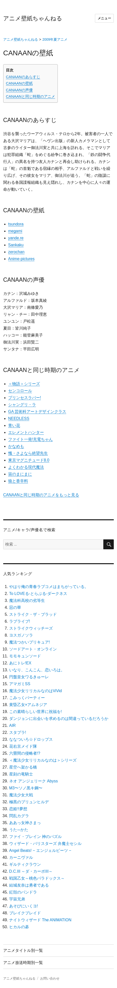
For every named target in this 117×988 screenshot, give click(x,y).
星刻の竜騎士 (21, 774)
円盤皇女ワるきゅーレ (29, 677)
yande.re (16, 238)
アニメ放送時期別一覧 (23, 962)
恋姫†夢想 (18, 809)
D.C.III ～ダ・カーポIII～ (31, 871)
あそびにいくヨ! (23, 906)
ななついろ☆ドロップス (31, 739)
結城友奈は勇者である (29, 885)
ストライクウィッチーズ (31, 628)
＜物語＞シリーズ (24, 384)
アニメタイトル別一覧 (23, 950)
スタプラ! (17, 732)
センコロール (20, 391)
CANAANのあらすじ (23, 77)
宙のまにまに (20, 474)
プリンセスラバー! (24, 398)
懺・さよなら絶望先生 (28, 453)
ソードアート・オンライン (33, 649)
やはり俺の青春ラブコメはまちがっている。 (48, 587)
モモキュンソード (25, 656)
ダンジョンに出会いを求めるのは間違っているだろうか (58, 718)
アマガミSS (19, 684)
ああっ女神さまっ (25, 823)
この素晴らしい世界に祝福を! (35, 712)
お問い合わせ (49, 978)
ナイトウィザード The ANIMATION (40, 920)
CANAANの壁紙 (19, 83)
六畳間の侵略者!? (24, 753)
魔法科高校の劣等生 (27, 600)
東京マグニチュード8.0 (28, 460)
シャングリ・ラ (22, 404)
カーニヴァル (21, 857)
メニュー (104, 18)
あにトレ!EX (20, 663)
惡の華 (15, 607)
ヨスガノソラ (21, 635)
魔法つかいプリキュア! (29, 642)
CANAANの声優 (19, 90)
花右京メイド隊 (23, 746)
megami (15, 231)
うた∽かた (18, 830)
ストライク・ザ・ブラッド (33, 614)
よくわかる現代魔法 (26, 467)
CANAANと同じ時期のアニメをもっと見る (41, 495)
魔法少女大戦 (21, 795)
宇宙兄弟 (17, 899)
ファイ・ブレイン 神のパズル (35, 836)
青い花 (14, 425)
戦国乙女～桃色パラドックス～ (37, 878)
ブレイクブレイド (25, 913)
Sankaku (16, 245)
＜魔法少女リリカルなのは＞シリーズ (43, 760)
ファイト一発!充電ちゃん (30, 439)
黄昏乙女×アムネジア (28, 705)
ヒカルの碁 (19, 927)
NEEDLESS (18, 418)
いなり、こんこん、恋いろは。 (37, 670)
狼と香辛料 (18, 481)
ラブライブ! (19, 621)
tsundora (16, 224)
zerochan (16, 252)
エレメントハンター (26, 432)
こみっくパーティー (27, 698)
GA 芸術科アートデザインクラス (37, 411)
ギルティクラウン (25, 864)
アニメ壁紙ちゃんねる (32, 18)
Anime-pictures (21, 259)
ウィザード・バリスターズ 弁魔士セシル (45, 843)
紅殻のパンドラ (23, 892)
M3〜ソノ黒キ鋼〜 (25, 788)
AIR (12, 725)
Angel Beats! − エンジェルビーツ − (40, 850)
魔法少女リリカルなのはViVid (35, 691)
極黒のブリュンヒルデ (29, 802)
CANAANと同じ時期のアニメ (30, 96)
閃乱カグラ (19, 816)
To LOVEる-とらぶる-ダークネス (38, 593)
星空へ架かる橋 (23, 767)
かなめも (16, 446)
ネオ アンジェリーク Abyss (33, 781)
